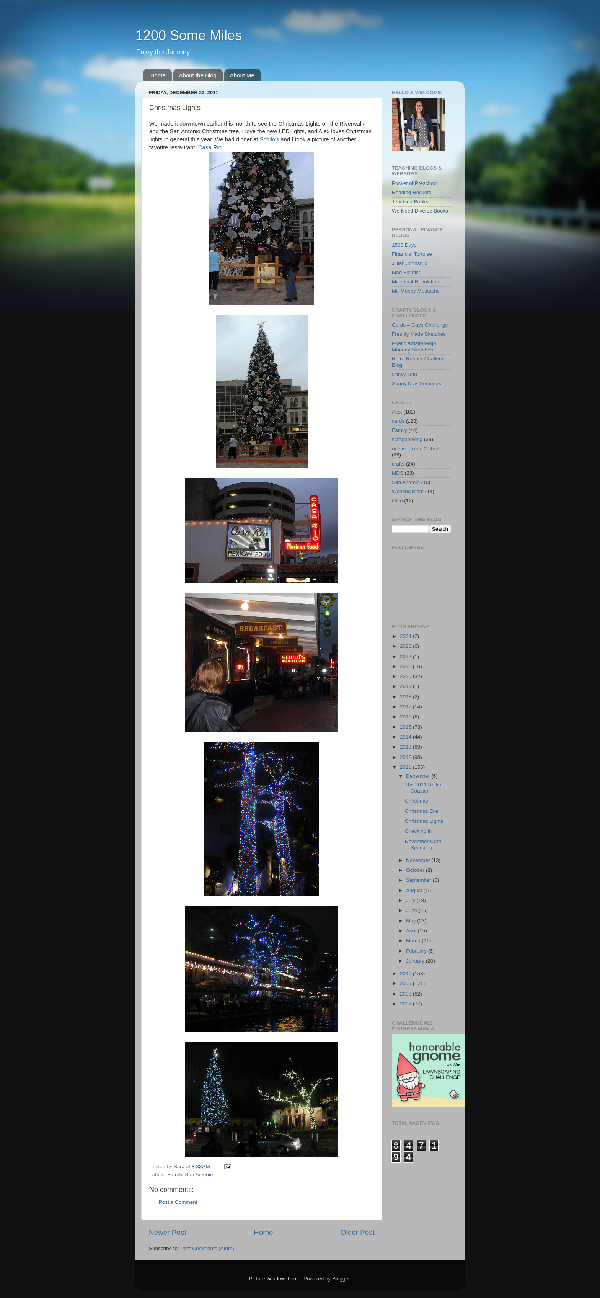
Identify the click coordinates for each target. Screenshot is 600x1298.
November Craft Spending (423, 844)
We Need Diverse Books (420, 211)
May (411, 921)
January (416, 961)
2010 (406, 973)
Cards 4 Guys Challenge (420, 325)
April (412, 930)
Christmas (416, 801)
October (416, 870)
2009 (406, 983)
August (415, 890)
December (418, 776)
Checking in (418, 831)
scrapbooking (407, 439)
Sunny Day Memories (416, 383)
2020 (406, 676)
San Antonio (199, 1174)
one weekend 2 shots (416, 448)
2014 (406, 737)
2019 (406, 686)
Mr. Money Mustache (416, 291)
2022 (406, 656)
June (412, 910)
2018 (406, 697)
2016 (406, 716)
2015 (406, 727)
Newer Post (167, 1232)
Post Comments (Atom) (207, 1248)
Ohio (397, 501)
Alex (397, 412)
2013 (406, 747)
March (414, 940)
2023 (406, 646)
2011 (406, 767)
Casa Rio (210, 147)
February (417, 951)
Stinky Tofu (404, 374)
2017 (406, 706)
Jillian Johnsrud (409, 263)
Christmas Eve (422, 811)
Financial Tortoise (412, 254)
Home (158, 75)
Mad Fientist (406, 272)
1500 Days (404, 245)
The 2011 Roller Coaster (423, 788)
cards (398, 421)
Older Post (358, 1232)
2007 (406, 1004)
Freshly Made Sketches (419, 334)
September (419, 880)
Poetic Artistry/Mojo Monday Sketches (414, 346)
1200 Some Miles (188, 35)
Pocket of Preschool (415, 183)
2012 (406, 757)
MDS (397, 473)
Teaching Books (410, 201)
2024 (406, 636)
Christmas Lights (424, 821)
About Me (242, 75)
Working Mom (408, 491)
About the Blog (198, 75)
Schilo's (269, 139)
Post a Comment (178, 1202)
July (411, 900)
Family (174, 1174)
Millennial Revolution (415, 281)
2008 (406, 994)
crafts (398, 464)
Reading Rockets (411, 192)
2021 (406, 666)
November (418, 860)
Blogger (341, 1279)
